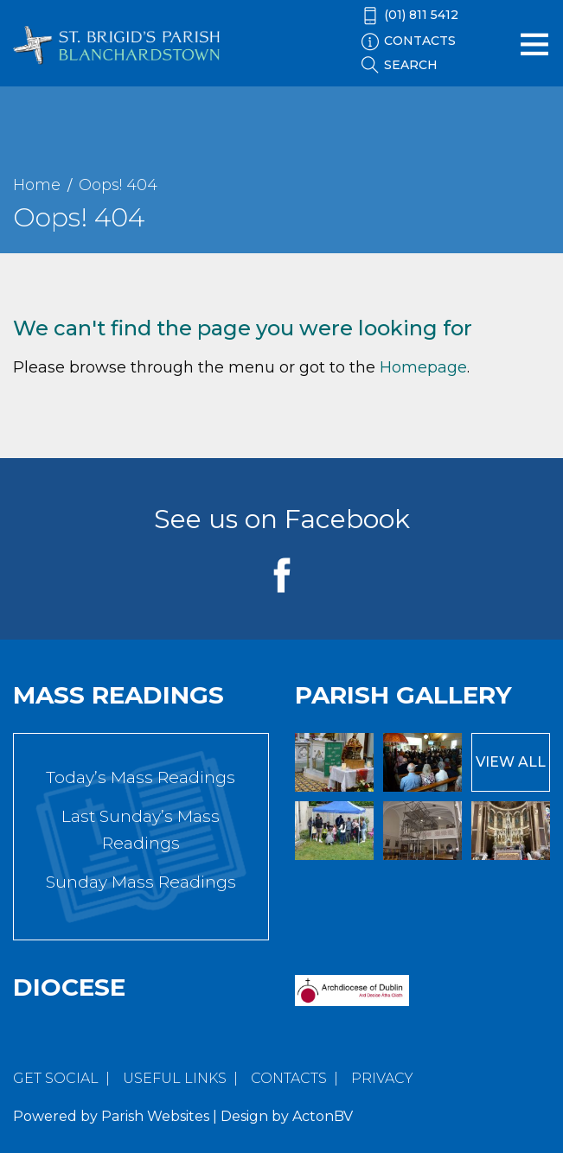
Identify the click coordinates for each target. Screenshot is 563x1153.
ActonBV (322, 1116)
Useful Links (175, 1078)
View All (511, 762)
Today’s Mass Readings (140, 777)
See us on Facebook (282, 519)
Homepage (423, 367)
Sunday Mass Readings (141, 882)
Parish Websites (155, 1116)
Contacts (289, 1078)
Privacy (382, 1078)
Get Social (56, 1078)
